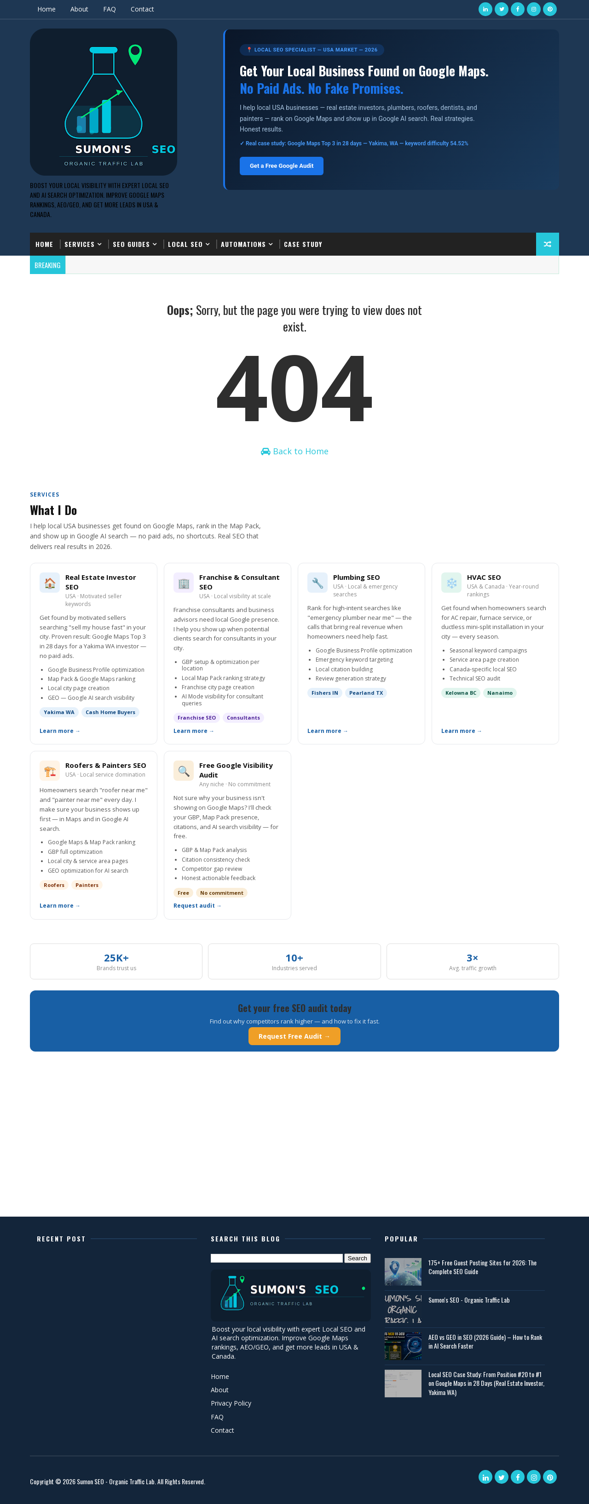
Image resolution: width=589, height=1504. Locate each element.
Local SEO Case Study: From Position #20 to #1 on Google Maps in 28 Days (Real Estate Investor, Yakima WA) (486, 1383)
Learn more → (60, 731)
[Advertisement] (294, 1145)
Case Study (303, 244)
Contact (142, 9)
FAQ (109, 9)
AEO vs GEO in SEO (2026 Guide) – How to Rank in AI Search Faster (485, 1341)
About (79, 9)
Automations (243, 244)
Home (46, 9)
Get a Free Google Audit (281, 165)
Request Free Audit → (294, 1036)
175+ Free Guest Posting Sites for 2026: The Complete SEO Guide (482, 1267)
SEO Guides (131, 244)
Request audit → (197, 905)
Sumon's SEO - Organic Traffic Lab (469, 1299)
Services (79, 244)
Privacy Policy (231, 1403)
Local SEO (185, 244)
